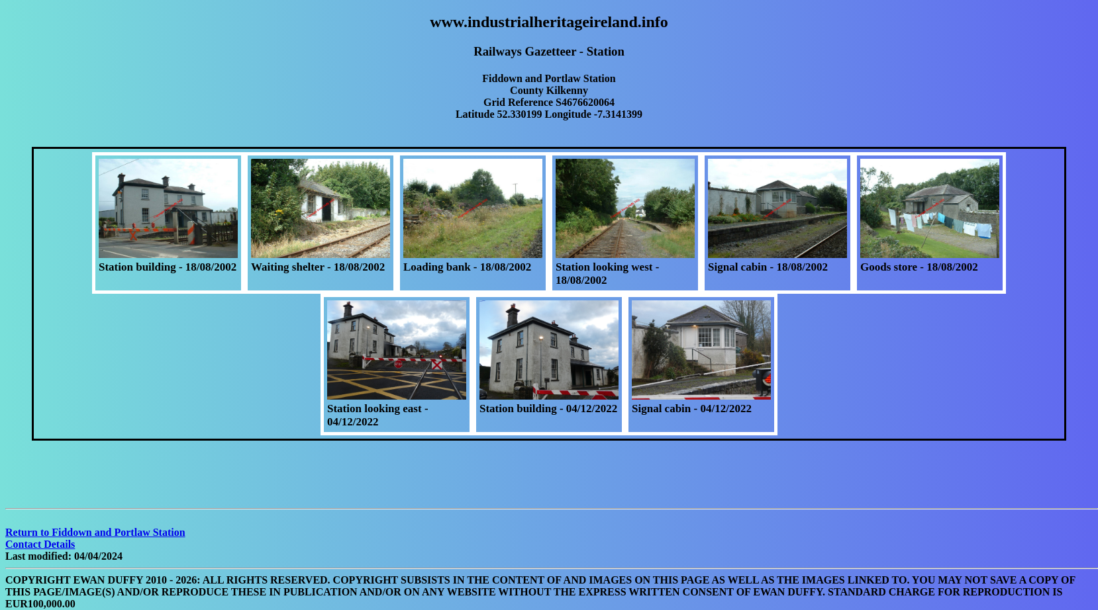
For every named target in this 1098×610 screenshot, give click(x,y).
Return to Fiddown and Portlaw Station (95, 532)
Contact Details (40, 544)
